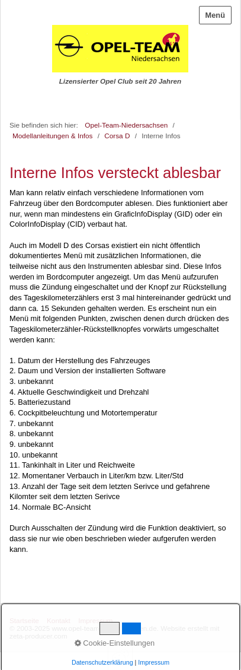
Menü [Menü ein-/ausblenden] (215, 15)
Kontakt (58, 620)
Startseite (24, 620)
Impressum (95, 620)
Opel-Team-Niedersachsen (126, 125)
